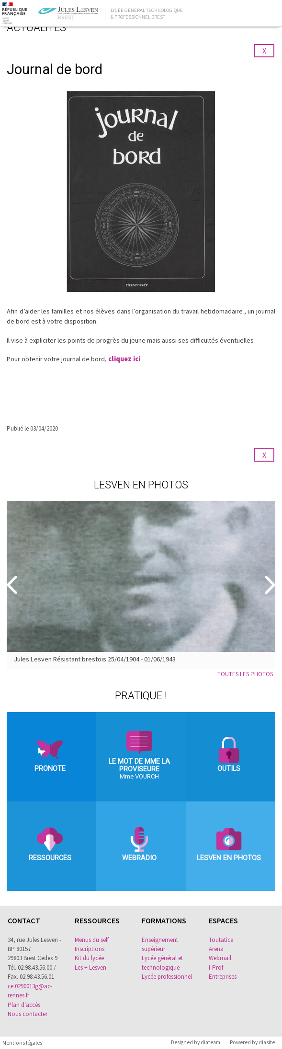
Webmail (220, 958)
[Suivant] (268, 585)
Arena (216, 949)
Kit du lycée (89, 958)
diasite (267, 1042)
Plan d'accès (24, 1005)
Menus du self (92, 940)
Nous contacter (27, 1014)
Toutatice (221, 940)
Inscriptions (89, 949)
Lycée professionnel (167, 977)
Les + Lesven (90, 967)
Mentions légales (22, 1042)
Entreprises (223, 977)
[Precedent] (13, 585)
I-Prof (216, 967)
